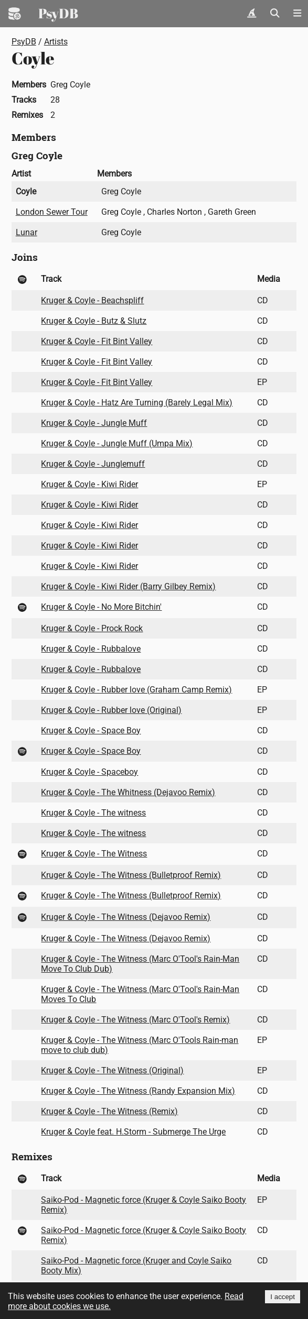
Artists (56, 42)
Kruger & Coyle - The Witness (94, 854)
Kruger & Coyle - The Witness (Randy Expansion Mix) (138, 1091)
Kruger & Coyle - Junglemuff (93, 464)
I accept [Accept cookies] (282, 1297)
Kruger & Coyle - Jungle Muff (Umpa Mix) (117, 443)
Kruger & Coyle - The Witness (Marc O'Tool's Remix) (135, 1020)
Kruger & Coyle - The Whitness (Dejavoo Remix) (128, 792)
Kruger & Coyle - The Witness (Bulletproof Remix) (131, 875)
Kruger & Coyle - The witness (93, 813)
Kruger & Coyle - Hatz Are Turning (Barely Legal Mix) (136, 403)
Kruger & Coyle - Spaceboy (89, 772)
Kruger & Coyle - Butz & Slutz (93, 321)
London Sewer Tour (52, 212)
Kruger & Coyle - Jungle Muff (94, 423)
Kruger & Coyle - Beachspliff (92, 300)
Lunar (26, 232)
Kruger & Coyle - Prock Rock (92, 628)
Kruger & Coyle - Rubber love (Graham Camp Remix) (136, 690)
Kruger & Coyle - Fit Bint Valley (96, 341)
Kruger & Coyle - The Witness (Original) (112, 1070)
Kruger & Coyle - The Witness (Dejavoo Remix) (125, 917)
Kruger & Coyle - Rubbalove (91, 649)
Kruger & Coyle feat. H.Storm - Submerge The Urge (133, 1132)
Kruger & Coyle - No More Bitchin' (101, 607)
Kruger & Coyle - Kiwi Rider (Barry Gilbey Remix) (128, 586)
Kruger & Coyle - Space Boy (91, 730)
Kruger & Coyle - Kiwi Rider (89, 484)
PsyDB (58, 13)
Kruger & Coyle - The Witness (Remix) (109, 1111)
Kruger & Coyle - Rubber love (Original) (111, 710)
